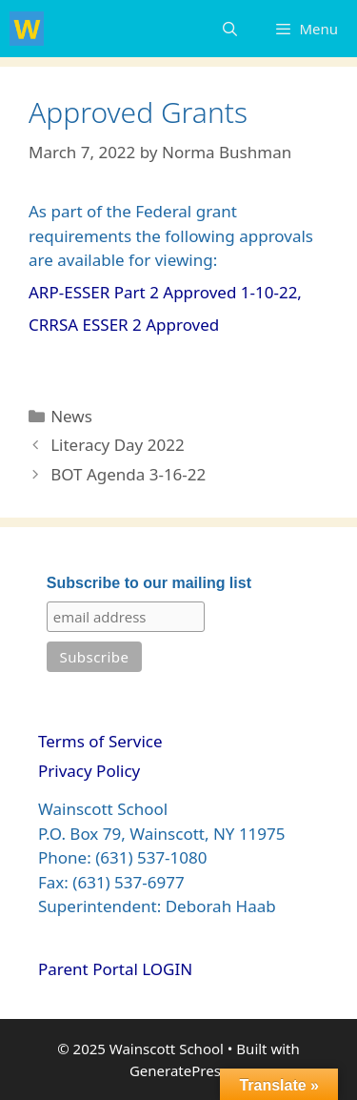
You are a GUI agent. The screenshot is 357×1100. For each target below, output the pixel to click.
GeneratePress (178, 1070)
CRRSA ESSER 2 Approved (124, 325)
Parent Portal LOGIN (115, 969)
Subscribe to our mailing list (149, 583)
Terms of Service (100, 741)
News (71, 416)
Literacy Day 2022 (117, 445)
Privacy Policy (89, 771)
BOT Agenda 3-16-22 (128, 474)
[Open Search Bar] (230, 28)
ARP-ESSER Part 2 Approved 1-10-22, (165, 292)
